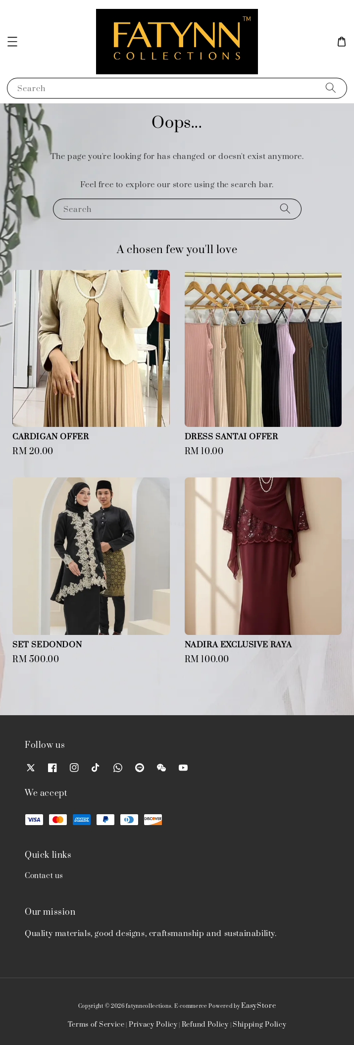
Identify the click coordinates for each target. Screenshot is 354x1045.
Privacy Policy (153, 1024)
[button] (12, 41)
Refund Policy (205, 1024)
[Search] (331, 88)
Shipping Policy (260, 1024)
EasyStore (258, 1005)
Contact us (44, 876)
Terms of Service (96, 1024)
